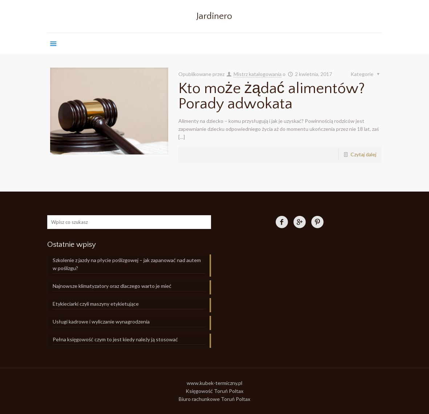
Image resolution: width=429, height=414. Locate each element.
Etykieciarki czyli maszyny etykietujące (96, 304)
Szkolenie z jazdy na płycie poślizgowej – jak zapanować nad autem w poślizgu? (127, 264)
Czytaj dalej (363, 154)
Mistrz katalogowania (258, 74)
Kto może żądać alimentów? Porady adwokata (271, 96)
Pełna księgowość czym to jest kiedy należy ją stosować (115, 339)
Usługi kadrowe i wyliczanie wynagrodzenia (101, 321)
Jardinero (214, 16)
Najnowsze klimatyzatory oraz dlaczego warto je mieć (112, 286)
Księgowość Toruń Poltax (214, 391)
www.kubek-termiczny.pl (214, 383)
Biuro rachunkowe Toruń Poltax (214, 399)
